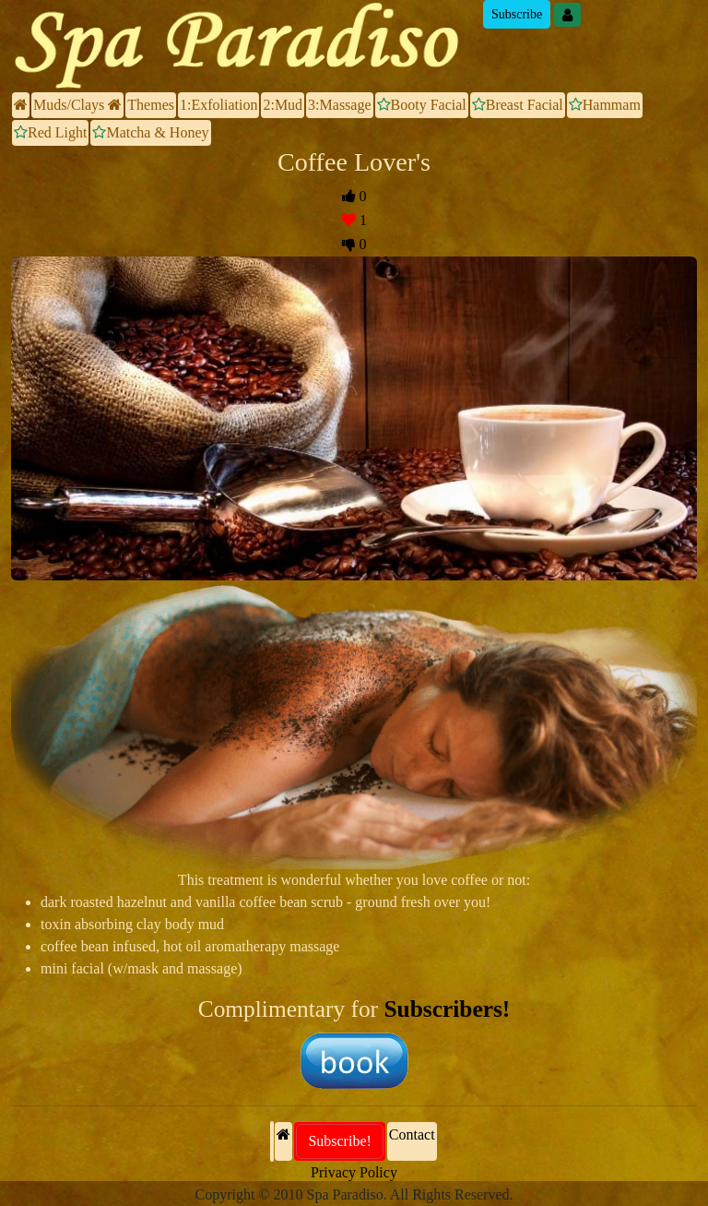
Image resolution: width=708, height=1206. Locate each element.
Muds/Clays (77, 105)
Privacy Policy (354, 1172)
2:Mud (282, 105)
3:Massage (339, 105)
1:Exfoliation (218, 105)
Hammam (605, 105)
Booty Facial (421, 105)
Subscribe (516, 14)
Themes (150, 105)
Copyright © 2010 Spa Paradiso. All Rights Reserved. (354, 1194)
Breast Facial (517, 105)
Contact (412, 1134)
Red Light (50, 132)
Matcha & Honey (150, 132)
